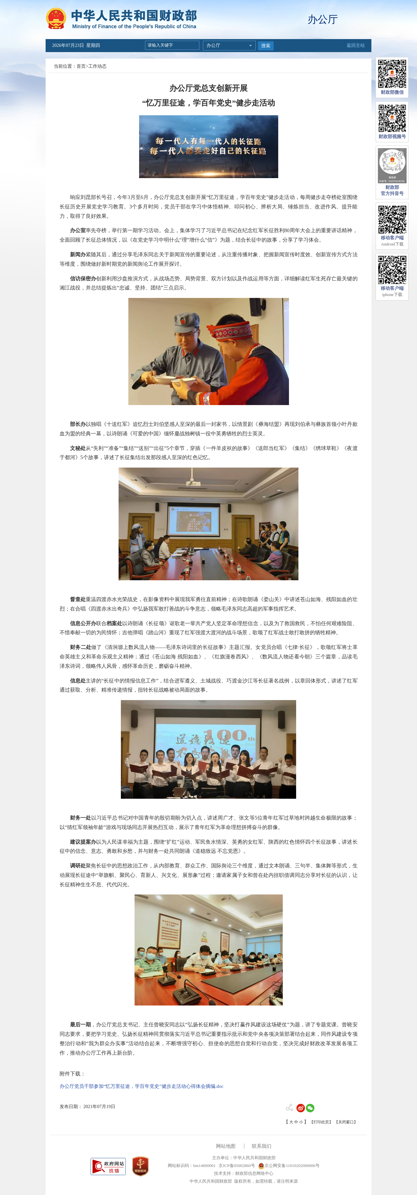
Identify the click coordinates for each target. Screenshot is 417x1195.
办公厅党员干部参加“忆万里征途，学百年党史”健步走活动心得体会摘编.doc (142, 1086)
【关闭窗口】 (346, 1122)
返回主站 (356, 45)
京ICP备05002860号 (236, 1165)
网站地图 (226, 1146)
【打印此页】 (321, 1122)
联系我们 (261, 1146)
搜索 (265, 45)
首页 (81, 66)
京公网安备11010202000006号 (289, 1165)
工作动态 (97, 66)
